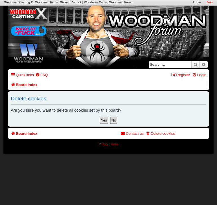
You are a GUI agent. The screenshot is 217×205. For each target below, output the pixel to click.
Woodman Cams (95, 2)
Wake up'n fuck (70, 2)
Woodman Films (46, 2)
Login (197, 2)
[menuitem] (41, 75)
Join (209, 2)
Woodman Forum (121, 2)
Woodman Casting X (18, 2)
